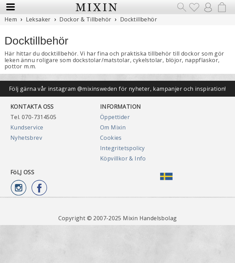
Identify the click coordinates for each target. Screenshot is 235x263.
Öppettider (115, 117)
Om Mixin (113, 127)
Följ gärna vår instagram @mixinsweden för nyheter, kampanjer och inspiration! (117, 88)
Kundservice (26, 127)
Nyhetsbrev (26, 138)
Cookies (111, 138)
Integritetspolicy (122, 148)
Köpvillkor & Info (123, 158)
